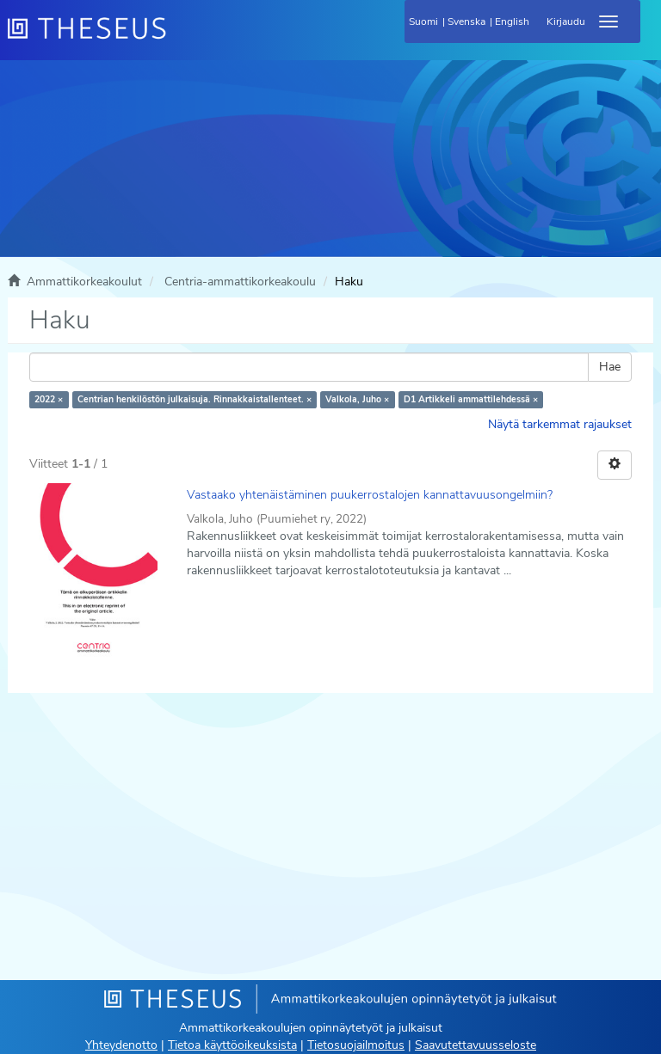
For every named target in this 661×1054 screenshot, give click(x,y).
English (512, 21)
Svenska (466, 21)
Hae (610, 366)
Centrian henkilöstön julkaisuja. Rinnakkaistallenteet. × (194, 399)
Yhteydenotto (121, 1045)
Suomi (423, 21)
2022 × (48, 399)
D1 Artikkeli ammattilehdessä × (471, 399)
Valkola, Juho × (357, 399)
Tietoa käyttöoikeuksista (232, 1045)
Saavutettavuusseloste (475, 1045)
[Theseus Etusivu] (180, 38)
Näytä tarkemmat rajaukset (560, 424)
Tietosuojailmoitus (356, 1045)
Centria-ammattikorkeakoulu (240, 281)
